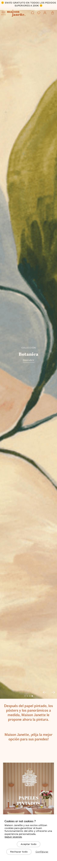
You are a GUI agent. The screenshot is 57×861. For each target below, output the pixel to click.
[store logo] (18, 17)
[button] (25, 696)
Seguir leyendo (13, 836)
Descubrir (28, 360)
